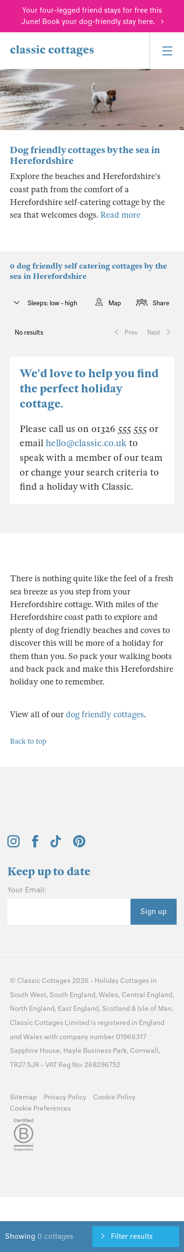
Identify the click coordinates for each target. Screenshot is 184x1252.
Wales (108, 995)
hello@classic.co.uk (86, 443)
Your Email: (26, 890)
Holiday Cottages (122, 981)
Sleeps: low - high (51, 303)
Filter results (132, 1236)
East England (78, 1008)
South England (72, 995)
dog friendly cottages (105, 714)
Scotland (116, 1008)
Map (114, 303)
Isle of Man (154, 1008)
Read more (120, 215)
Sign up (153, 911)
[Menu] (166, 50)
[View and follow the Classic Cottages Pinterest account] (79, 845)
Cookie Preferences (40, 1108)
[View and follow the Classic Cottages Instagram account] (13, 845)
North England (32, 1008)
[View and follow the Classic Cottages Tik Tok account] (56, 845)
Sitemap (23, 1097)
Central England (147, 995)
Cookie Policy (114, 1097)
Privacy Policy (65, 1097)
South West (28, 995)
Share (161, 303)
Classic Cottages (44, 981)
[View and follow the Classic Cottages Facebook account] (35, 845)
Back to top (28, 741)
